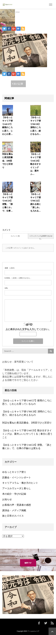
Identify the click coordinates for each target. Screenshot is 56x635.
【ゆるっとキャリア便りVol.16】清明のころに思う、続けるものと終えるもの (27, 413)
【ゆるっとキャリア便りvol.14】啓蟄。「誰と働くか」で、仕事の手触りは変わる (27, 447)
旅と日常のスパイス (13, 515)
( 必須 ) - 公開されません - (18, 278)
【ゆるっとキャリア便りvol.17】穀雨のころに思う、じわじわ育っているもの (27, 402)
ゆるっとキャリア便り (14, 472)
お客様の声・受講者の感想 (16, 505)
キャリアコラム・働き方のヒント (20, 483)
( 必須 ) (10, 268)
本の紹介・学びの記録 (14, 494)
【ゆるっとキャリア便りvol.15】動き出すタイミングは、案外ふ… (35, 164)
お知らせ (7, 499)
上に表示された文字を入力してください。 (28, 329)
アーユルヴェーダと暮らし (16, 488)
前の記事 (18, 84)
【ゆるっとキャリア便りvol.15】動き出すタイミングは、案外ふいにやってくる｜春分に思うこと (27, 434)
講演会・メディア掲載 (14, 510)
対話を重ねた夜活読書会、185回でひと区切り (7, 161)
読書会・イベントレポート (16, 477)
